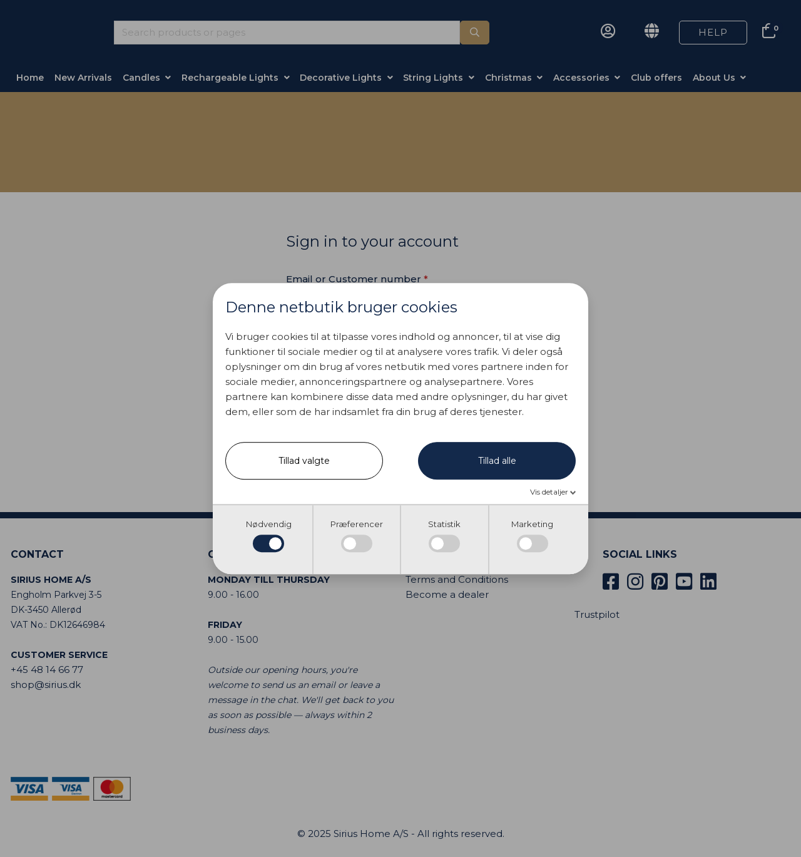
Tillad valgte (304, 460)
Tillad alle (497, 460)
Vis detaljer (550, 491)
